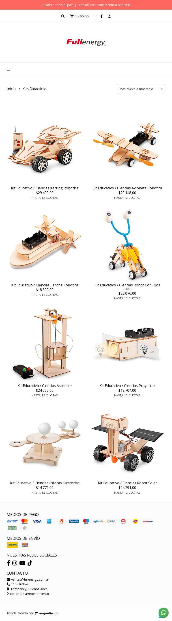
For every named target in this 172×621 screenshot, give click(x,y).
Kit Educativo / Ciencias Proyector (127, 385)
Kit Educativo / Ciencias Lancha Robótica (44, 285)
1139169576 (18, 584)
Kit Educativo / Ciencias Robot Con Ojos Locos (127, 287)
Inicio (12, 88)
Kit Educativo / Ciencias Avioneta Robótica (127, 188)
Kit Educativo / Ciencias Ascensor (44, 385)
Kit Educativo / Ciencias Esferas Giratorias (45, 482)
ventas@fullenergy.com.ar (28, 579)
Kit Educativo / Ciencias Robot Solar (127, 482)
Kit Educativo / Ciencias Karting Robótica (44, 188)
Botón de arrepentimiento (28, 594)
